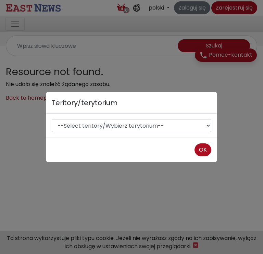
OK (203, 150)
